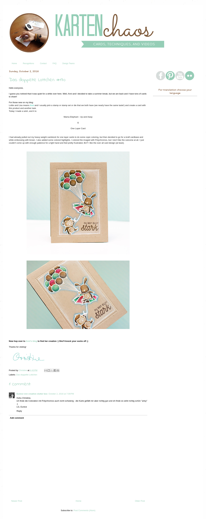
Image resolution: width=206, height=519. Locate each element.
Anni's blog (31, 341)
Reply (19, 411)
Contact (43, 63)
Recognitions (28, 63)
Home (14, 63)
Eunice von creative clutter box (32, 394)
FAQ (54, 63)
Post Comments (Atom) (84, 510)
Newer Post (16, 501)
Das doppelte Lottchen (26, 374)
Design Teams (68, 63)
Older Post (140, 501)
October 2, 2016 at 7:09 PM (61, 394)
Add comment (17, 418)
